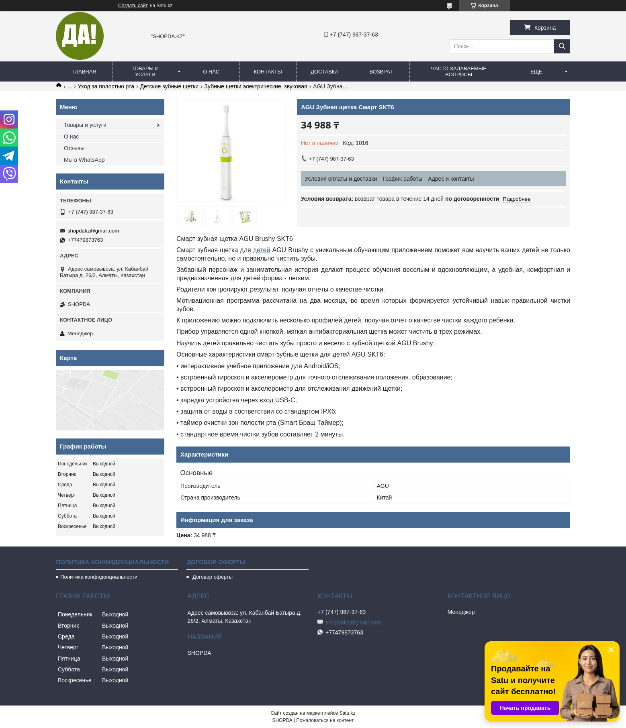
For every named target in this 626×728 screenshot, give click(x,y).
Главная (84, 72)
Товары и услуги (145, 71)
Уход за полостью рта (106, 86)
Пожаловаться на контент (325, 720)
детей (261, 250)
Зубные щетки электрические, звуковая (256, 86)
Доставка (324, 72)
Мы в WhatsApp (84, 160)
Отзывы (74, 148)
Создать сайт (133, 5)
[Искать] (562, 46)
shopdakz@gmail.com (93, 231)
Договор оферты (212, 577)
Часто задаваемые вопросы (459, 71)
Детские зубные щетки (169, 86)
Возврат (381, 72)
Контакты (268, 72)
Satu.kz (347, 713)
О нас (211, 72)
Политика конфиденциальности (98, 577)
